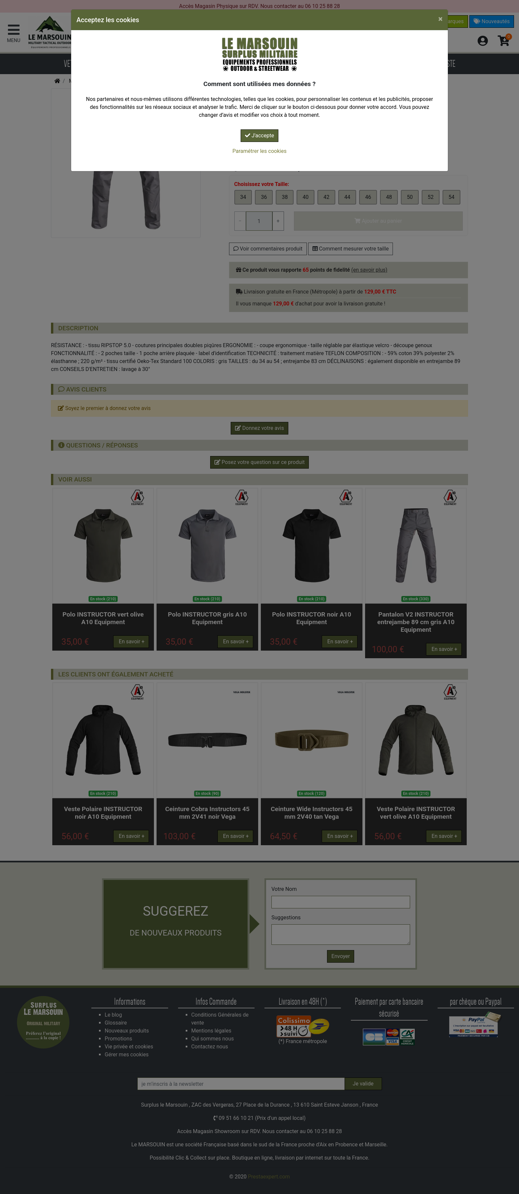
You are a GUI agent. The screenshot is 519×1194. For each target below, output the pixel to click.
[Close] (440, 19)
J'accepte (259, 135)
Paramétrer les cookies (259, 151)
